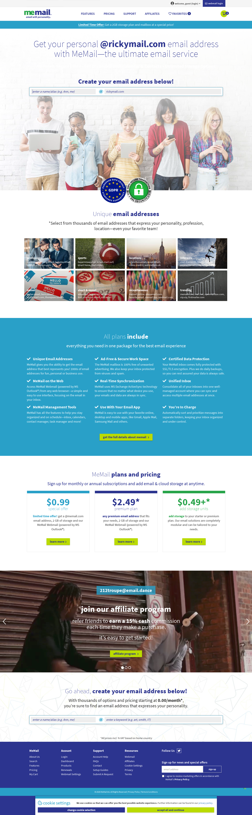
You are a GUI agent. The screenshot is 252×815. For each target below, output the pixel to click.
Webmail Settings (71, 774)
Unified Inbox (177, 381)
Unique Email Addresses (50, 358)
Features (34, 765)
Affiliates (130, 761)
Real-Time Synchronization (119, 381)
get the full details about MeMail (126, 437)
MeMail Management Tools (51, 407)
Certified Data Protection (186, 358)
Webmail (130, 756)
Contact (97, 765)
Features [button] (88, 14)
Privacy (129, 770)
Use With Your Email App (117, 407)
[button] (224, 14)
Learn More (58, 542)
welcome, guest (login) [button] (185, 3)
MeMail (104, 792)
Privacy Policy (134, 792)
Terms (128, 774)
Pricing (33, 770)
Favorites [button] (180, 14)
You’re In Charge (179, 407)
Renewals (66, 770)
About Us (34, 756)
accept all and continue (170, 810)
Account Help (100, 756)
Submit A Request (103, 774)
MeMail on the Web (45, 381)
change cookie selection (81, 810)
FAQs (96, 761)
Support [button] (129, 14)
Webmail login (214, 3)
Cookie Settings (134, 765)
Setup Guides (100, 770)
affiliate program (126, 654)
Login (64, 756)
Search (33, 761)
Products (66, 765)
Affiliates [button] (152, 14)
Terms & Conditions (149, 792)
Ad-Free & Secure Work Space (121, 358)
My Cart (33, 774)
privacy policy (205, 802)
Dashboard (67, 761)
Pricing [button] (109, 14)
